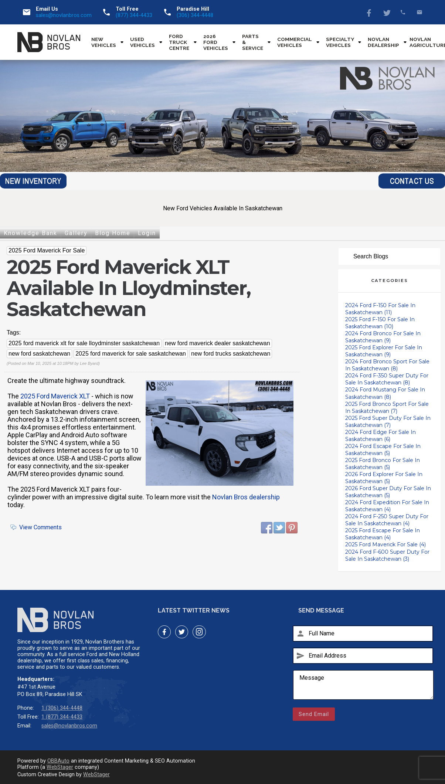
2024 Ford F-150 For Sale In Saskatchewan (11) (380, 309)
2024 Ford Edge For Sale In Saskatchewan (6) (380, 435)
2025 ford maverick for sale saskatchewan (130, 353)
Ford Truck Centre (179, 42)
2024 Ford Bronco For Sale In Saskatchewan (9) (383, 337)
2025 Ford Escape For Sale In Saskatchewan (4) (382, 534)
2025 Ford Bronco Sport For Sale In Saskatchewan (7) (387, 407)
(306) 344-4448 (195, 15)
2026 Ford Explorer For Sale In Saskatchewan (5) (383, 478)
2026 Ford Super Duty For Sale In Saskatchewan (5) (388, 492)
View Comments (40, 527)
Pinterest (292, 528)
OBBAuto (58, 761)
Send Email (314, 714)
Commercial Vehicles (294, 42)
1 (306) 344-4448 (61, 708)
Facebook (369, 12)
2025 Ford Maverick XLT (55, 396)
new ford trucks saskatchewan (230, 353)
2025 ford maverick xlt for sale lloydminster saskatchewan (84, 343)
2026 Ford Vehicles (215, 42)
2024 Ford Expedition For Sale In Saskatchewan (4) (387, 506)
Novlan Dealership (383, 42)
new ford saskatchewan (39, 353)
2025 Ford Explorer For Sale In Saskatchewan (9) (383, 351)
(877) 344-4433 (134, 15)
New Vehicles (103, 42)
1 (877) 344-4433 (61, 717)
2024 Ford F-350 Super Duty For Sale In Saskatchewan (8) (386, 379)
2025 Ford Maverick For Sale (47, 250)
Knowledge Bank (30, 233)
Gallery (76, 233)
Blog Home (112, 233)
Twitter (386, 12)
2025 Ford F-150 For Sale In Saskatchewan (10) (380, 323)
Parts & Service (252, 42)
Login (147, 233)
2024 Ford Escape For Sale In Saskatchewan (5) (383, 450)
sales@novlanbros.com (64, 15)
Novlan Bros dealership (246, 497)
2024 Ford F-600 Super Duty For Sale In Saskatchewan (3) (387, 555)
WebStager (60, 767)
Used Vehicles (142, 42)
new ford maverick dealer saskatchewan (217, 343)
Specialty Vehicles (340, 42)
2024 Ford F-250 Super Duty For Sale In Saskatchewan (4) (386, 520)
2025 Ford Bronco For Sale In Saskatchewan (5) (382, 464)
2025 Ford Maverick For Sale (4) (385, 544)
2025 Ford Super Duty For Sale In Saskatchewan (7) (388, 421)
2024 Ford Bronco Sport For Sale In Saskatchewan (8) (387, 365)
